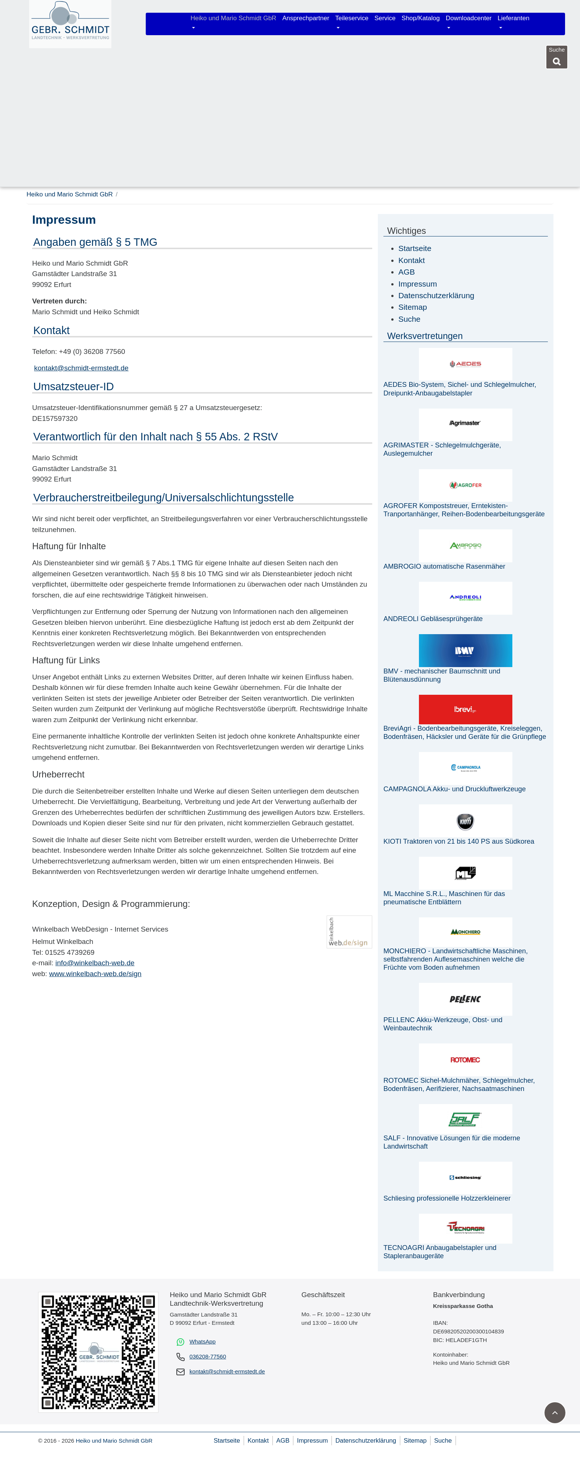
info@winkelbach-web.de (95, 963)
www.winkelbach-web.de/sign (95, 974)
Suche (443, 1440)
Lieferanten (514, 18)
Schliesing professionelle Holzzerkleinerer (446, 1198)
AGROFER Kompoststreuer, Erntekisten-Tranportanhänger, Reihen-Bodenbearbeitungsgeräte (464, 510)
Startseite (227, 1440)
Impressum (312, 1440)
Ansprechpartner (305, 18)
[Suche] (557, 60)
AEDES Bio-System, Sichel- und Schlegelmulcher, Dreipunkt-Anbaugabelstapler (459, 388)
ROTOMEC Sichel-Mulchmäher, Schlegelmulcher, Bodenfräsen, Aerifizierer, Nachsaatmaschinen (459, 1084)
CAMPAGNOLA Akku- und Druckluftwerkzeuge (454, 789)
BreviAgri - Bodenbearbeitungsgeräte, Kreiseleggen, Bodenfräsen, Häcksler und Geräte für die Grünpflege (464, 732)
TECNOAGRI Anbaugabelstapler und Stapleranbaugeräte (440, 1252)
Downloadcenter (469, 18)
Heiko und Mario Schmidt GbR (234, 18)
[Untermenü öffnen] (193, 28)
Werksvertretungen (425, 336)
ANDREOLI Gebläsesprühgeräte (433, 619)
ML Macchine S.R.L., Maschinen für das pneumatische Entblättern (444, 898)
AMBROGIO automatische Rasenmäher (444, 566)
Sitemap (415, 1440)
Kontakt (258, 1440)
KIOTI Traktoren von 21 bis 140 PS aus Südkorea (458, 841)
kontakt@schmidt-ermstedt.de (81, 368)
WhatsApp (202, 1341)
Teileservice (351, 18)
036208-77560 (207, 1356)
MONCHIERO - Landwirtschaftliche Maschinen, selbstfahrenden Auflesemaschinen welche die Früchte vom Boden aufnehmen (455, 959)
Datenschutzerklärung (366, 1440)
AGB (282, 1440)
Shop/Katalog (421, 18)
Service (385, 18)
